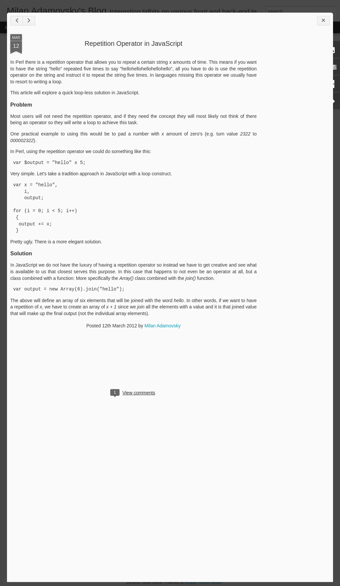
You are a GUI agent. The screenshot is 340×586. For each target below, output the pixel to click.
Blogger (191, 582)
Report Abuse (210, 582)
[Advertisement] (293, 138)
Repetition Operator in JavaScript (134, 43)
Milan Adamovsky (162, 325)
